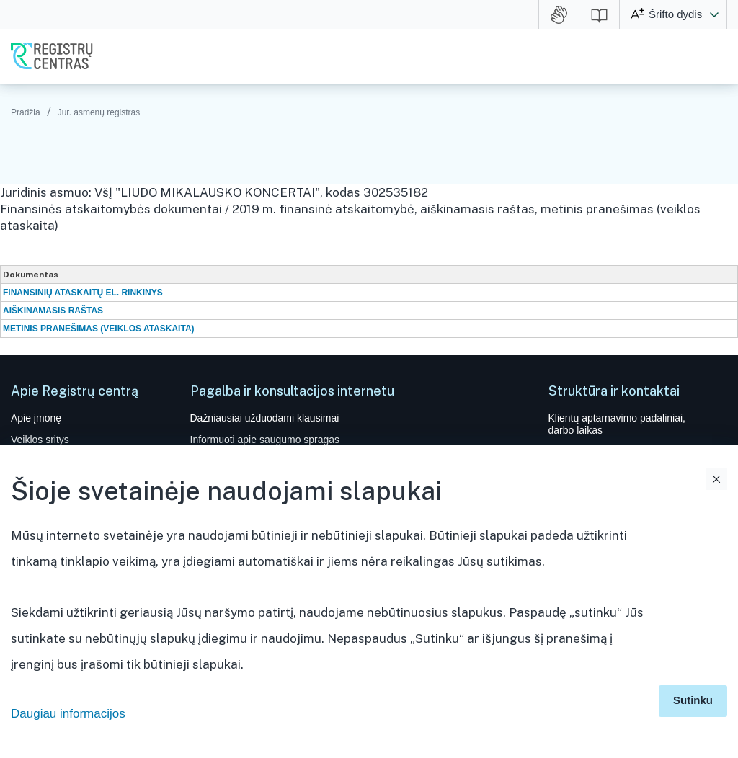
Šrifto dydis (675, 14)
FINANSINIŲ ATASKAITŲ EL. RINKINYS (83, 292)
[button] (714, 14)
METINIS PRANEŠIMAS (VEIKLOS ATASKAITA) (99, 329)
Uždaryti (716, 479)
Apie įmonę (36, 418)
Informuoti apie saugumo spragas (265, 439)
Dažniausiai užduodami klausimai (264, 418)
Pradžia (25, 112)
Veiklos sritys (40, 439)
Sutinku (693, 700)
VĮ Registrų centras (52, 56)
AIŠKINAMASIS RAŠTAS (53, 311)
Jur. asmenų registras (99, 112)
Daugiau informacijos (68, 714)
